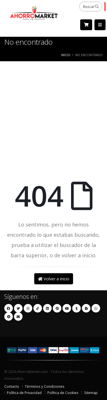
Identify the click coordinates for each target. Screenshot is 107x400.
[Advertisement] (53, 119)
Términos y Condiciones (44, 386)
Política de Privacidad (24, 392)
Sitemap (91, 392)
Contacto (11, 386)
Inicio (65, 55)
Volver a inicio (53, 278)
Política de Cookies (62, 392)
